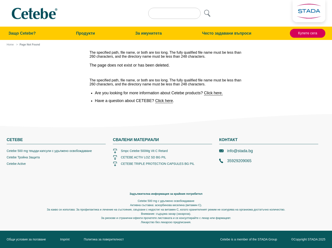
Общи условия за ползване (26, 239)
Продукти (85, 33)
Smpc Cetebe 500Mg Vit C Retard (140, 151)
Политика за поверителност (104, 239)
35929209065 (235, 161)
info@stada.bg (236, 151)
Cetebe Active (16, 163)
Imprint (65, 239)
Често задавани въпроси (226, 33)
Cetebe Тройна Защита (23, 157)
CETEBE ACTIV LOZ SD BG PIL (139, 157)
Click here (164, 100)
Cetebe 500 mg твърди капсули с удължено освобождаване (49, 151)
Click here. (213, 93)
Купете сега (307, 33)
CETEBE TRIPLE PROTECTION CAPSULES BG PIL (153, 164)
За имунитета (148, 33)
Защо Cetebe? (22, 33)
